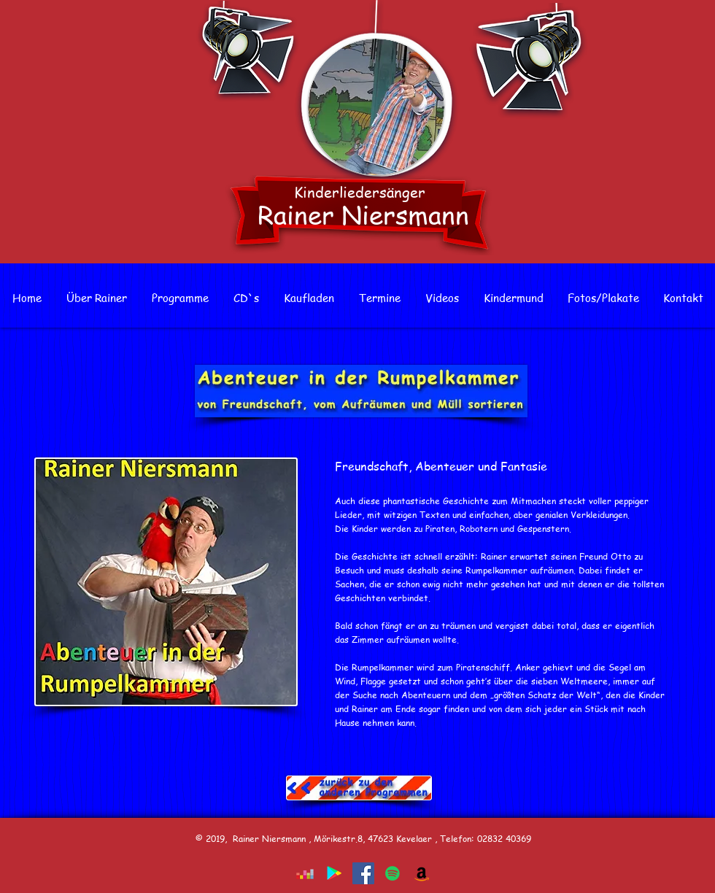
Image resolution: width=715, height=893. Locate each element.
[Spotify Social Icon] (392, 873)
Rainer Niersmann (363, 214)
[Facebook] (363, 873)
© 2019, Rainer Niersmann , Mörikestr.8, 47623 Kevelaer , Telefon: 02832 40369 (363, 838)
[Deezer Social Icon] (305, 873)
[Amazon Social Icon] (422, 873)
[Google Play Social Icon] (334, 873)
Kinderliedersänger (359, 192)
